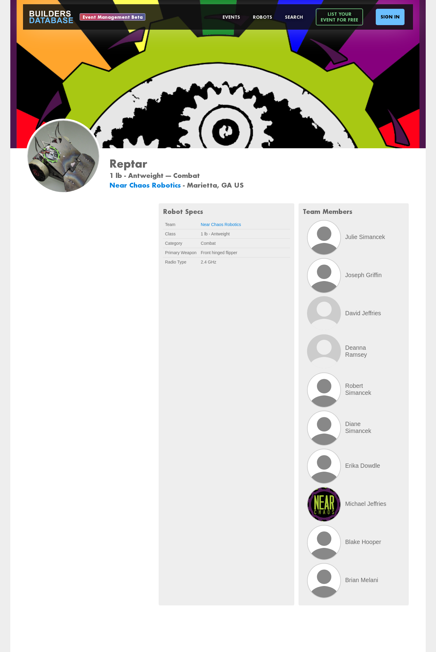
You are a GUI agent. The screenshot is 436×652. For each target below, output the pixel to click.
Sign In (390, 17)
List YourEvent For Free (339, 17)
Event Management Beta (113, 17)
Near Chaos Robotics (146, 185)
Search (294, 17)
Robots (262, 17)
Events (231, 17)
